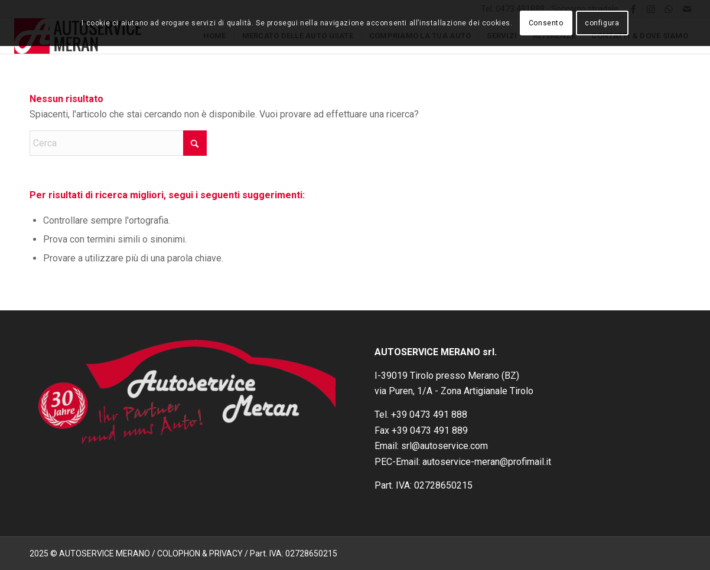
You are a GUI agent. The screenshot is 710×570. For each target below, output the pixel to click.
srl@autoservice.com (444, 445)
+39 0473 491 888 (429, 414)
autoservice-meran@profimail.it (486, 461)
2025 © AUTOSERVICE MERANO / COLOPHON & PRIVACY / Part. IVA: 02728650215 (183, 553)
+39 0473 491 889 (430, 430)
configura (602, 23)
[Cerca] (118, 143)
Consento (546, 23)
